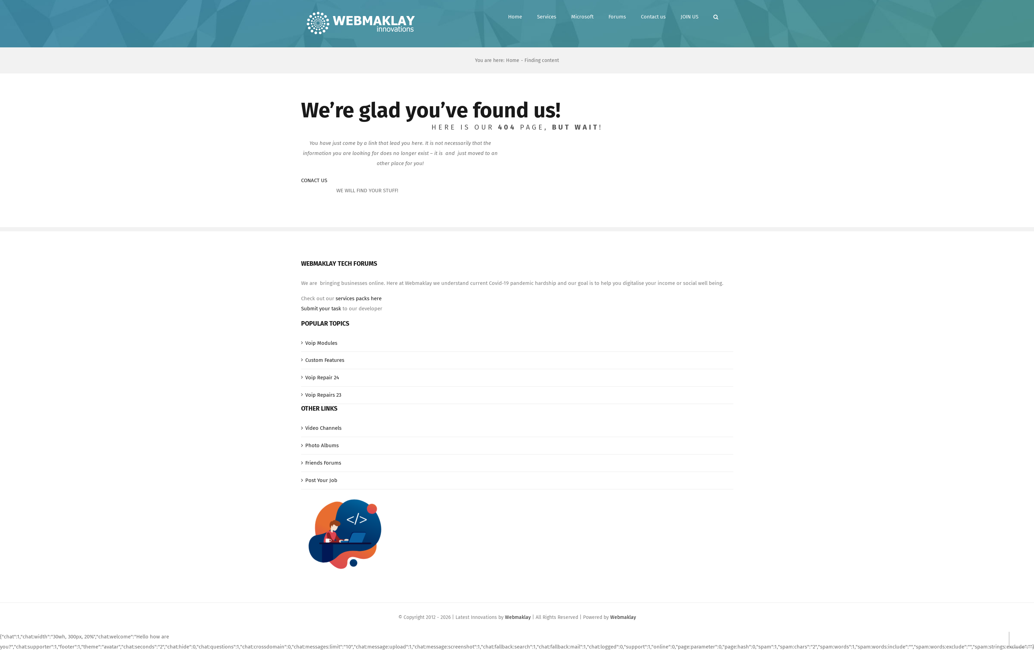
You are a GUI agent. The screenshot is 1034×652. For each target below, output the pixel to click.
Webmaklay (518, 617)
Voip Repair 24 (322, 377)
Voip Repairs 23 (323, 395)
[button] (715, 17)
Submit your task (321, 308)
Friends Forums (323, 463)
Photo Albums (322, 445)
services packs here (359, 298)
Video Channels (323, 428)
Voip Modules (321, 343)
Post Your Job (321, 480)
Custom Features (324, 360)
